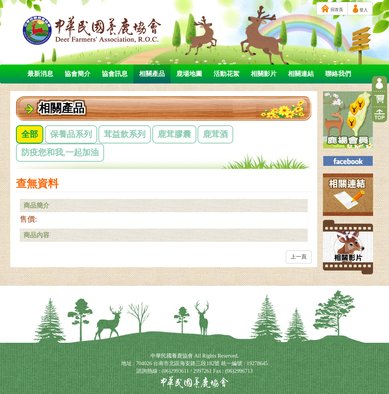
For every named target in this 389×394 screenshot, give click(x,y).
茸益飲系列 (124, 134)
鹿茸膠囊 (174, 134)
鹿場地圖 (189, 73)
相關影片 (264, 73)
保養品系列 (71, 134)
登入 (360, 9)
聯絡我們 (338, 73)
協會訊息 (115, 73)
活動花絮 (226, 73)
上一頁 (299, 257)
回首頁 (332, 9)
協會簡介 (77, 73)
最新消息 (40, 73)
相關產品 (152, 73)
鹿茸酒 (215, 134)
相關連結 (301, 73)
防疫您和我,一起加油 (60, 152)
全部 (29, 134)
